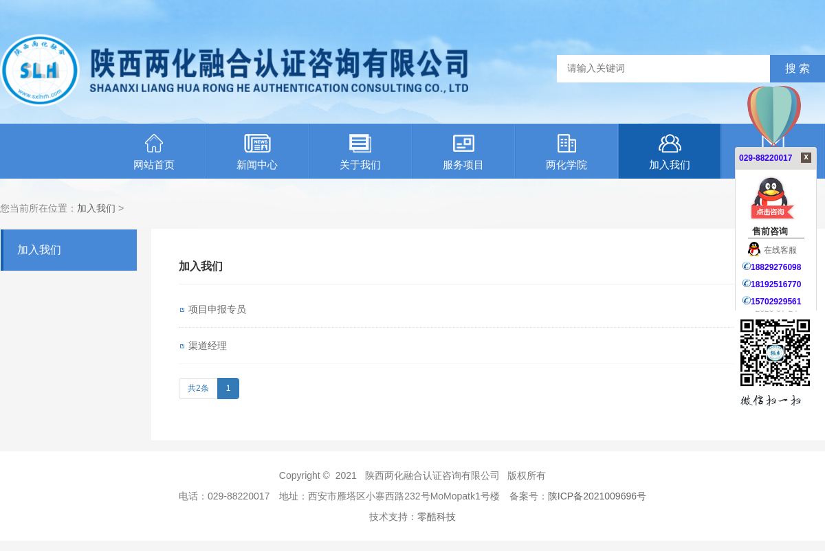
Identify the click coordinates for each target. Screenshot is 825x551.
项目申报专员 (217, 309)
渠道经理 (207, 345)
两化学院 (566, 152)
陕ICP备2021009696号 (597, 496)
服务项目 (463, 152)
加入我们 (669, 152)
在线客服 (772, 250)
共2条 (198, 388)
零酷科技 (436, 516)
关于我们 (360, 152)
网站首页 (154, 152)
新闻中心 (257, 152)
